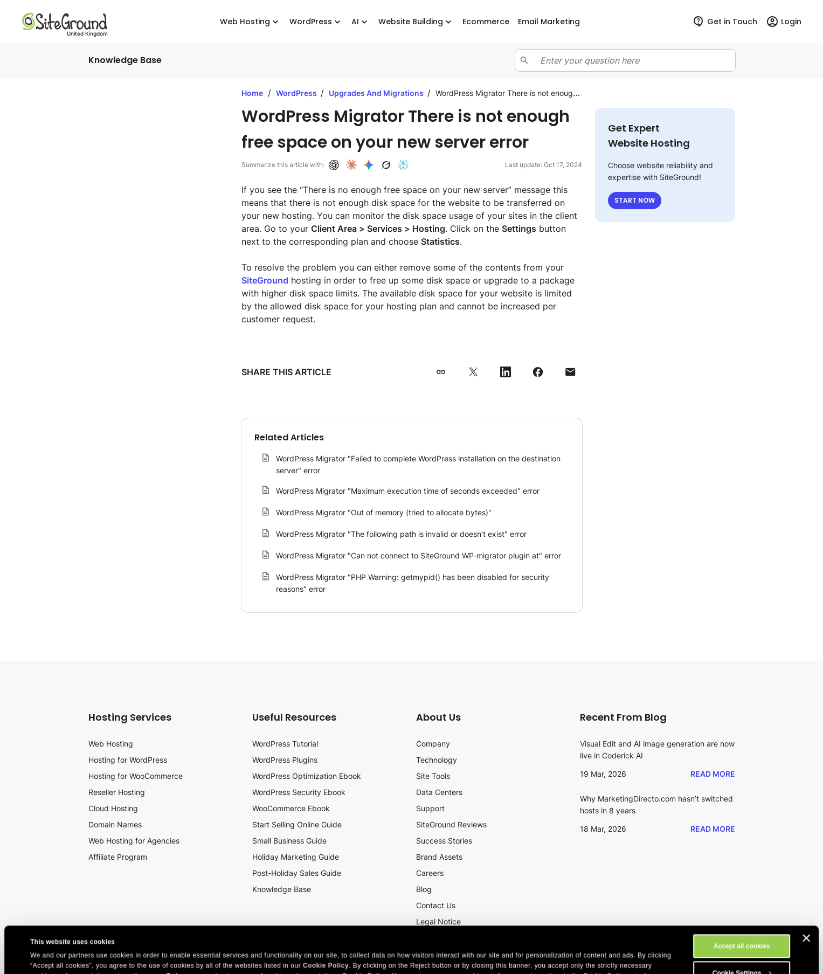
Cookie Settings (742, 926)
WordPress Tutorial (285, 743)
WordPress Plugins (284, 759)
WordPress (316, 21)
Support (430, 808)
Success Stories (444, 840)
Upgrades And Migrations (377, 93)
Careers (430, 873)
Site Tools (433, 775)
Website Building (416, 21)
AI (360, 21)
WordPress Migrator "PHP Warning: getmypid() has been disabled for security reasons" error (412, 582)
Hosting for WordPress (127, 759)
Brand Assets (439, 856)
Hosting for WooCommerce (135, 775)
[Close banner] (806, 891)
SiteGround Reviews (451, 824)
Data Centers (439, 792)
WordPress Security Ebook (298, 792)
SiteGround (264, 280)
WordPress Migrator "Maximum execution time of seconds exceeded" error (408, 490)
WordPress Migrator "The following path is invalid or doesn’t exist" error (401, 533)
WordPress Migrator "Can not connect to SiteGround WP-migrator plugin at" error (418, 555)
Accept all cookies (742, 899)
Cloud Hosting (113, 808)
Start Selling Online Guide (297, 824)
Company (433, 743)
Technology (436, 759)
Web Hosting (250, 21)
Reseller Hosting (116, 792)
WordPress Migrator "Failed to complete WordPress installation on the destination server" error (418, 464)
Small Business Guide (289, 840)
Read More (712, 773)
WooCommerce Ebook (291, 808)
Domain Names (115, 824)
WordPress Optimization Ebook (306, 775)
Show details (50, 956)
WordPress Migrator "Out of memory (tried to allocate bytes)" (384, 512)
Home (252, 93)
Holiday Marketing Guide (295, 856)
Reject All (741, 953)
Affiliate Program (117, 856)
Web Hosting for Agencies (133, 840)
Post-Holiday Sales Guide (296, 873)
